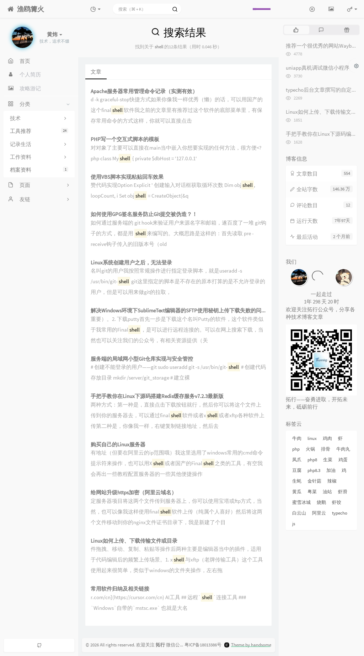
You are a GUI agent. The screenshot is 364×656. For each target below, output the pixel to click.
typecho (339, 513)
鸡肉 (327, 438)
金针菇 (314, 481)
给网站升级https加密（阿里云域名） (134, 493)
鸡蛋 (343, 460)
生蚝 (296, 481)
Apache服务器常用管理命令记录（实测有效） (144, 91)
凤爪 (296, 460)
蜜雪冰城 (301, 502)
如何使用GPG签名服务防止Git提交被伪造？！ (144, 214)
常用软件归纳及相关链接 (120, 589)
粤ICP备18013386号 (202, 645)
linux (312, 438)
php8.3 (313, 470)
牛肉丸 (343, 449)
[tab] (296, 30)
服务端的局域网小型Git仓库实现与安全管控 (142, 359)
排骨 (325, 449)
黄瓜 (296, 492)
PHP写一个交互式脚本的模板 (125, 139)
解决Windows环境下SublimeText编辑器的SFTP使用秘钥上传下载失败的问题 (178, 311)
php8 (312, 460)
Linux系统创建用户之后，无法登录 (131, 263)
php (296, 449)
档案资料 (39, 169)
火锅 (310, 449)
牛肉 (296, 438)
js (293, 524)
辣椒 (332, 481)
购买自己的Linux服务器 (118, 445)
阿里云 (319, 513)
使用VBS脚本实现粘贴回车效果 (127, 177)
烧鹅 (321, 502)
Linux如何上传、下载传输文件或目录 (134, 541)
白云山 (299, 513)
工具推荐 (39, 131)
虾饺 (336, 502)
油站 (327, 492)
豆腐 (296, 470)
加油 (331, 470)
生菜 (327, 460)
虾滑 (342, 492)
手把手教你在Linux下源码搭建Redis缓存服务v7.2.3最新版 (157, 396)
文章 (96, 71)
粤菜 (312, 492)
